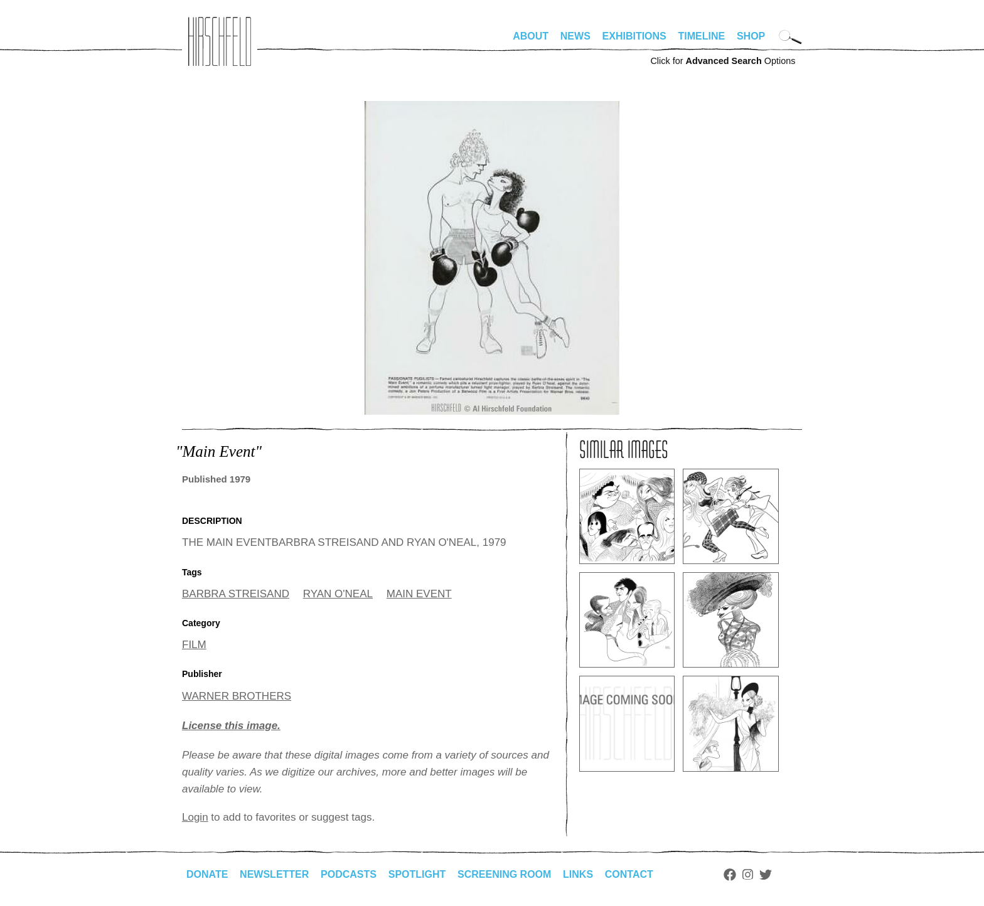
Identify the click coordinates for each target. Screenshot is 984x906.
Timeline (701, 36)
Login (195, 817)
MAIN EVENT (419, 594)
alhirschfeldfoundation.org (219, 41)
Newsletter (274, 874)
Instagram (747, 874)
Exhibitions (634, 36)
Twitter (765, 874)
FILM (194, 645)
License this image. (231, 726)
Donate (207, 874)
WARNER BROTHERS (236, 696)
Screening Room (504, 874)
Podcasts (349, 874)
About (530, 36)
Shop (751, 36)
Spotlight (417, 874)
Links (578, 874)
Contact (629, 874)
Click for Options (722, 61)
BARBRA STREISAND (235, 594)
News (575, 36)
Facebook (730, 874)
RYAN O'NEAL (338, 594)
